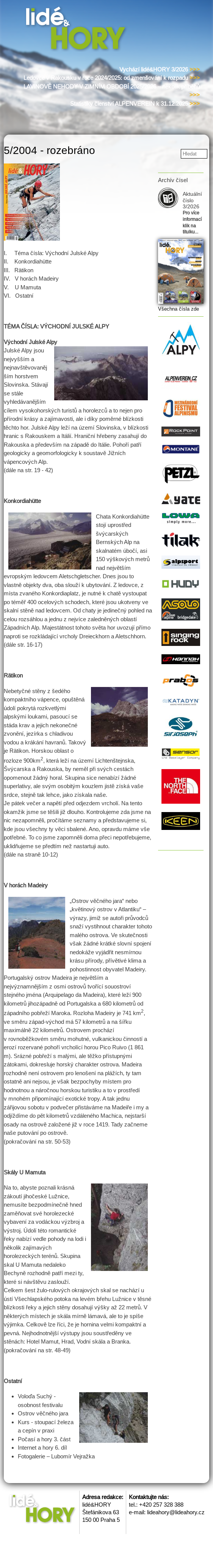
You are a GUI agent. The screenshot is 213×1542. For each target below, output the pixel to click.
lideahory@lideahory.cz (176, 1512)
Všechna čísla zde (178, 309)
